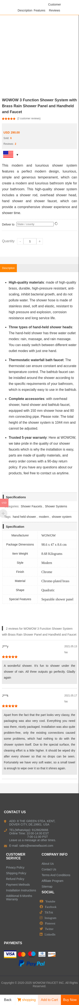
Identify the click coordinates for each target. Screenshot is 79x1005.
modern (44, 516)
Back (6, 1000)
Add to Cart (49, 1000)
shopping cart (26, 1001)
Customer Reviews (54, 7)
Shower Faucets (31, 506)
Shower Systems (56, 506)
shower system (61, 516)
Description (25, 10)
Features (39, 10)
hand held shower (24, 516)
